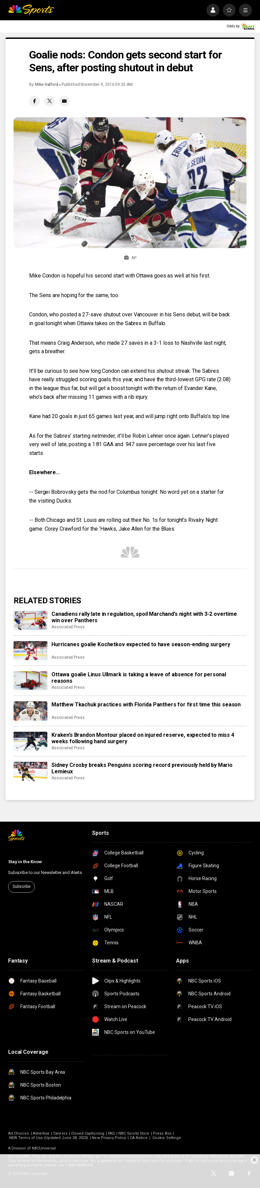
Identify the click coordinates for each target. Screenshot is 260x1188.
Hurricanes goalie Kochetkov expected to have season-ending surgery (140, 644)
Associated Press (68, 627)
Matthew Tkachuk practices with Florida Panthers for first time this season (146, 704)
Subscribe (21, 886)
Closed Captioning (87, 1133)
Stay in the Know (25, 861)
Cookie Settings (166, 1138)
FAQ (111, 1133)
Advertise (41, 1133)
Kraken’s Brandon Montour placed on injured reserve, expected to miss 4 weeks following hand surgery (142, 738)
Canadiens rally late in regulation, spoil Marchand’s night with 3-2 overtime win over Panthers (144, 617)
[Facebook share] (34, 101)
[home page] (31, 10)
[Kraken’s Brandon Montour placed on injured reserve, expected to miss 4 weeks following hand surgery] (30, 741)
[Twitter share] (49, 101)
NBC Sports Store (133, 1133)
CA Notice (139, 1138)
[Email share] (64, 101)
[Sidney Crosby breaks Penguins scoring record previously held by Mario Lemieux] (30, 771)
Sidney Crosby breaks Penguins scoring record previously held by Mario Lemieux (142, 768)
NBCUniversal (44, 1148)
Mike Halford (46, 84)
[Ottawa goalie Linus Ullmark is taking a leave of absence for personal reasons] (30, 680)
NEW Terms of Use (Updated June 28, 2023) (48, 1138)
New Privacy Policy (109, 1138)
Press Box (162, 1133)
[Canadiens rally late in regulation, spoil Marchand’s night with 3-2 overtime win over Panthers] (30, 620)
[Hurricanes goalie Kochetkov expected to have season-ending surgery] (30, 650)
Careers (60, 1133)
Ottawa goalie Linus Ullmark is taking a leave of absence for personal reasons (138, 677)
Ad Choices (18, 1133)
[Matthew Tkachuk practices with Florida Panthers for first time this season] (30, 710)
